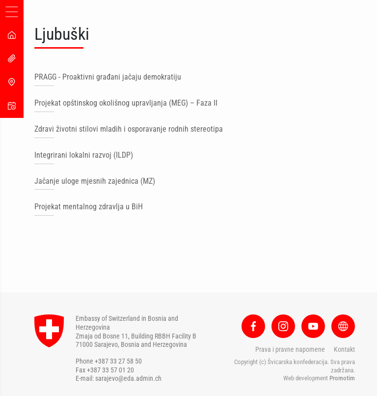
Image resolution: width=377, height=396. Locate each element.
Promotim (342, 378)
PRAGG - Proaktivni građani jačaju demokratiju (107, 77)
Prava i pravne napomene (290, 349)
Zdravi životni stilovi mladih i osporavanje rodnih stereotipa (128, 129)
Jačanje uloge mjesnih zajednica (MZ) (94, 181)
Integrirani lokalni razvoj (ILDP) (83, 155)
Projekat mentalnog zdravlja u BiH (88, 206)
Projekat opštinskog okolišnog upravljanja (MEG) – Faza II (125, 103)
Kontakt (344, 349)
